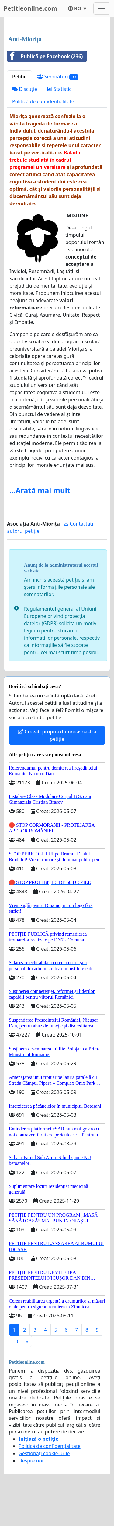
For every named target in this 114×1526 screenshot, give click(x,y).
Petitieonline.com (30, 8)
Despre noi (31, 1460)
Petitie (19, 76)
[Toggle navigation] (101, 8)
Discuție (24, 89)
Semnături (57, 76)
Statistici (60, 89)
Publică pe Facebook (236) (45, 56)
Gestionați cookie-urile (44, 1453)
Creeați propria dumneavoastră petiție (57, 735)
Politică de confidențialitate (43, 101)
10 (15, 1341)
